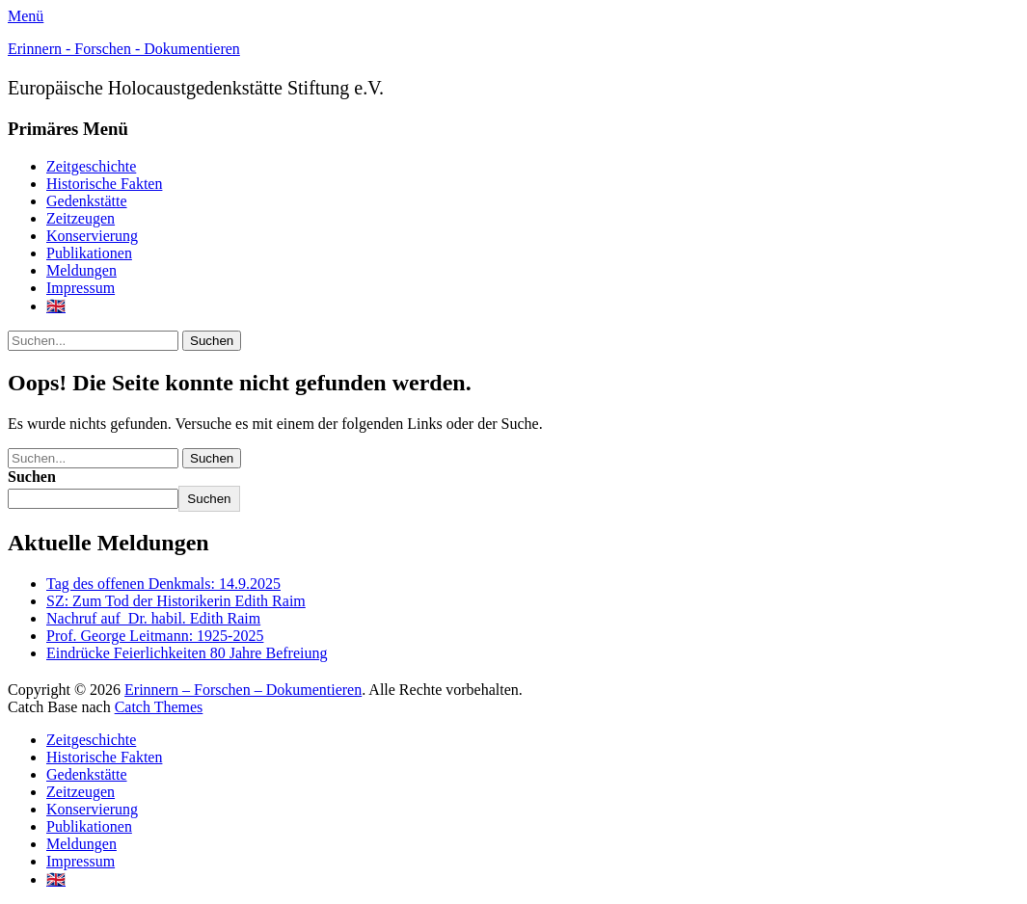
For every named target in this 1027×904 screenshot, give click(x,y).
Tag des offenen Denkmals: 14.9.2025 (163, 583)
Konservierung (92, 235)
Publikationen (89, 253)
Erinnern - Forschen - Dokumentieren (124, 48)
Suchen (32, 476)
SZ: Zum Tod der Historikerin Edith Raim (176, 601)
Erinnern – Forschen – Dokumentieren (243, 689)
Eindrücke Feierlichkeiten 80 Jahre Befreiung (186, 653)
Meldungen (81, 270)
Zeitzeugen (80, 218)
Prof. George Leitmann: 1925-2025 (154, 635)
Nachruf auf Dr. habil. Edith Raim (153, 618)
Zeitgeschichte (91, 166)
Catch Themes (159, 707)
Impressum (80, 287)
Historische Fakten (104, 183)
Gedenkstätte (86, 201)
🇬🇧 (56, 306)
